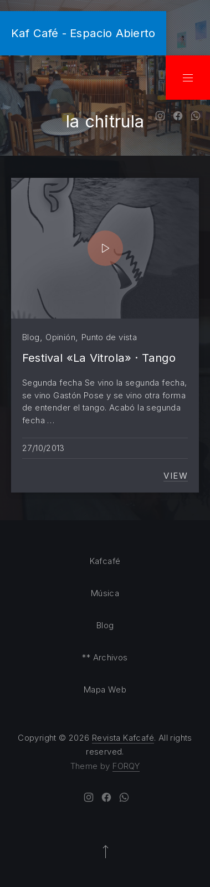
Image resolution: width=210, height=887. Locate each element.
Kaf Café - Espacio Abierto (83, 33)
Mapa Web (105, 689)
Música (105, 593)
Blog (31, 337)
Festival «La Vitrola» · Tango (99, 358)
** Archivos (104, 657)
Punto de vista (109, 337)
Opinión (60, 337)
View (175, 475)
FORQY (126, 766)
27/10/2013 (43, 448)
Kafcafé (105, 561)
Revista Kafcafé (123, 737)
